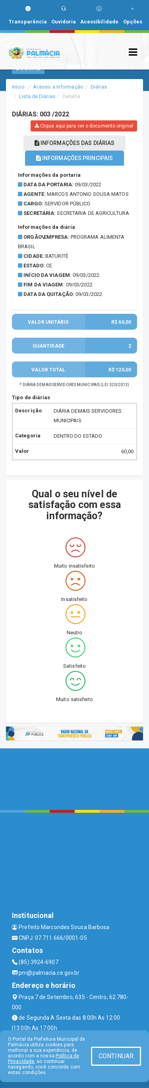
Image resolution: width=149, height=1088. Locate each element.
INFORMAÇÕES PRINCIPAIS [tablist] (74, 158)
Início (18, 87)
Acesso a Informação (58, 87)
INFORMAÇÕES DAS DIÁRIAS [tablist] (75, 143)
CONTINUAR (116, 1056)
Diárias (99, 87)
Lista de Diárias (37, 96)
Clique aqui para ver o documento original (84, 126)
